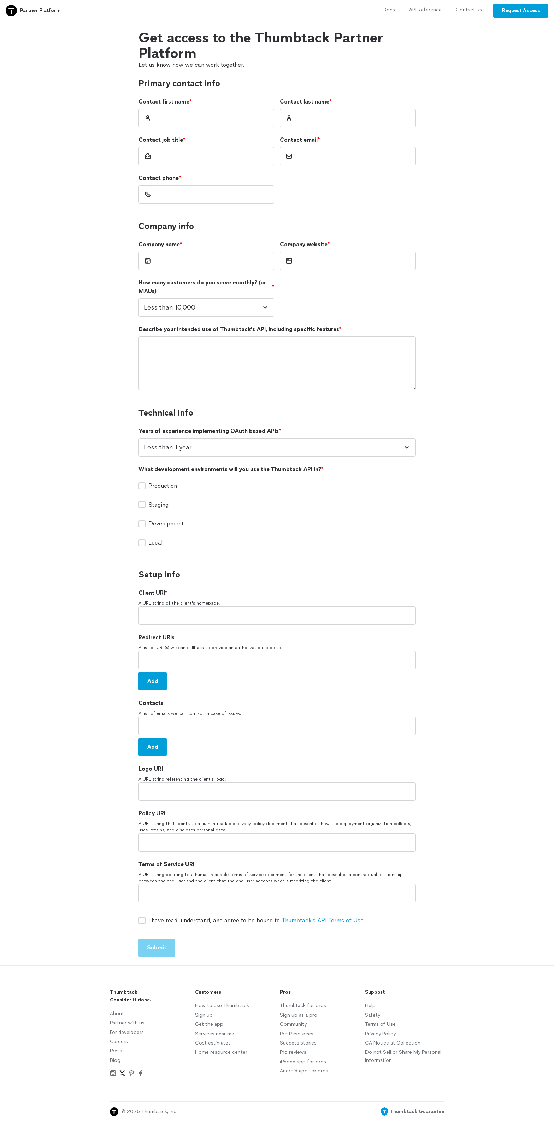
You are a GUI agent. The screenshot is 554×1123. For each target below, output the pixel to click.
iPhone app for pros (303, 1062)
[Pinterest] (131, 1074)
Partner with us (127, 1023)
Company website (305, 244)
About (117, 1014)
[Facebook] (140, 1074)
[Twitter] (122, 1074)
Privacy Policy (380, 1034)
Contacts (151, 703)
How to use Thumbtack (222, 1006)
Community (293, 1024)
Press (116, 1051)
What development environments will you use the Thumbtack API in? (230, 469)
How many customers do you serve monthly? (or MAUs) (206, 286)
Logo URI (150, 768)
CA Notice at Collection (392, 1043)
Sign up (204, 1015)
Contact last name (305, 102)
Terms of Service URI (166, 864)
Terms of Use (380, 1024)
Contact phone (159, 178)
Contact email (300, 140)
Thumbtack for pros (303, 1006)
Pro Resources (296, 1034)
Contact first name (164, 102)
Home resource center (221, 1052)
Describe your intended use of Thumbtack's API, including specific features (239, 329)
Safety (372, 1015)
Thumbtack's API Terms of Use (323, 920)
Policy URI (151, 813)
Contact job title (161, 140)
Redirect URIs (156, 637)
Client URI (152, 593)
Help (370, 1006)
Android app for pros (304, 1071)
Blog (115, 1060)
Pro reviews (293, 1052)
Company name (160, 244)
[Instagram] (113, 1074)
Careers (119, 1042)
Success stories (298, 1043)
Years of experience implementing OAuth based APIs (209, 431)
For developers (127, 1032)
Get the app (209, 1024)
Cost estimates (213, 1043)
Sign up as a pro (298, 1015)
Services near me (214, 1034)
